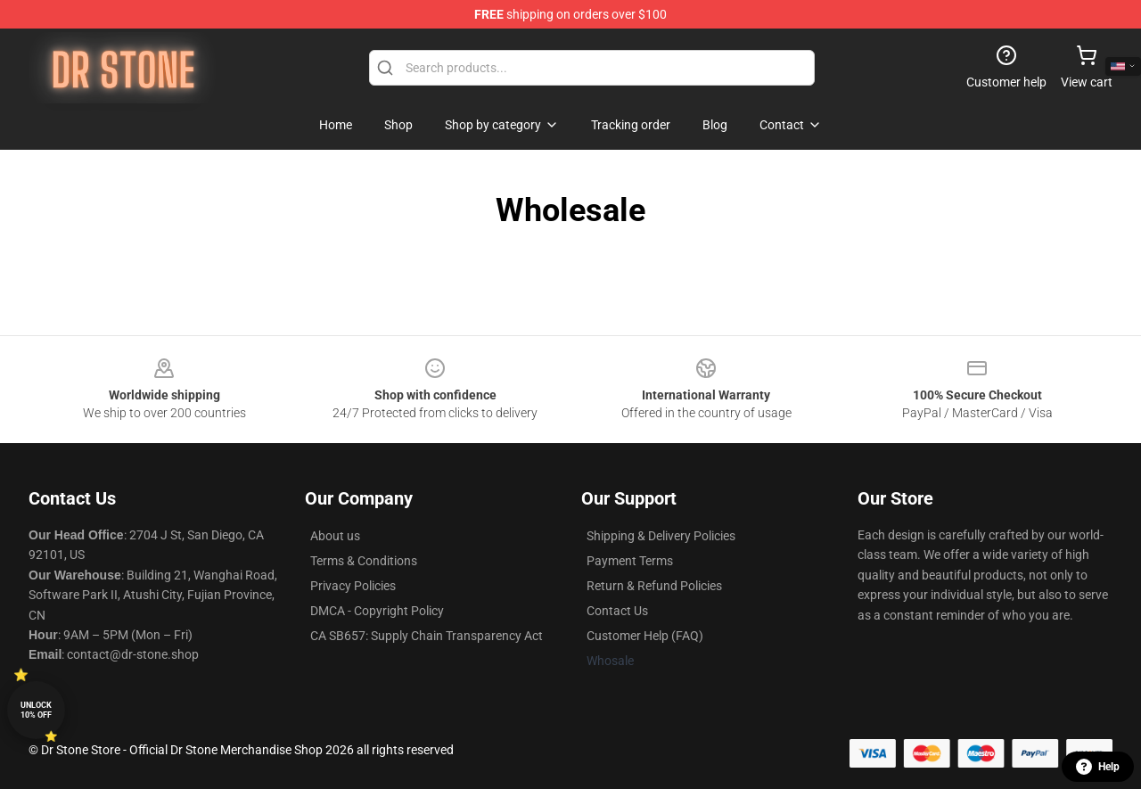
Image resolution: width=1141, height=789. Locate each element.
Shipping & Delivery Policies (661, 536)
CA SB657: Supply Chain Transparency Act (426, 636)
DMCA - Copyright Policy (377, 611)
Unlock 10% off (36, 710)
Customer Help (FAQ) (645, 636)
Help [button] (1098, 767)
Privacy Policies (353, 586)
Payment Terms (630, 561)
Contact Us (617, 611)
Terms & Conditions (363, 561)
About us (335, 536)
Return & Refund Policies (654, 586)
